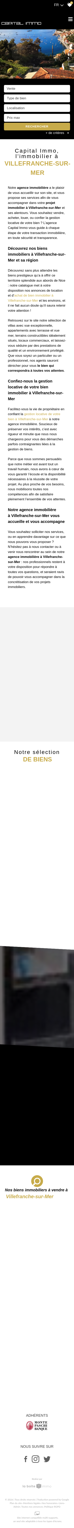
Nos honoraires (49, 1503)
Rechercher (37, 127)
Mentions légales (31, 1503)
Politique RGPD (52, 1506)
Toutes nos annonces (32, 1506)
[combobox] (37, 89)
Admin (16, 1506)
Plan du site (16, 1503)
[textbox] (37, 99)
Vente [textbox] (11, 89)
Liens (61, 1503)
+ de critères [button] (58, 133)
